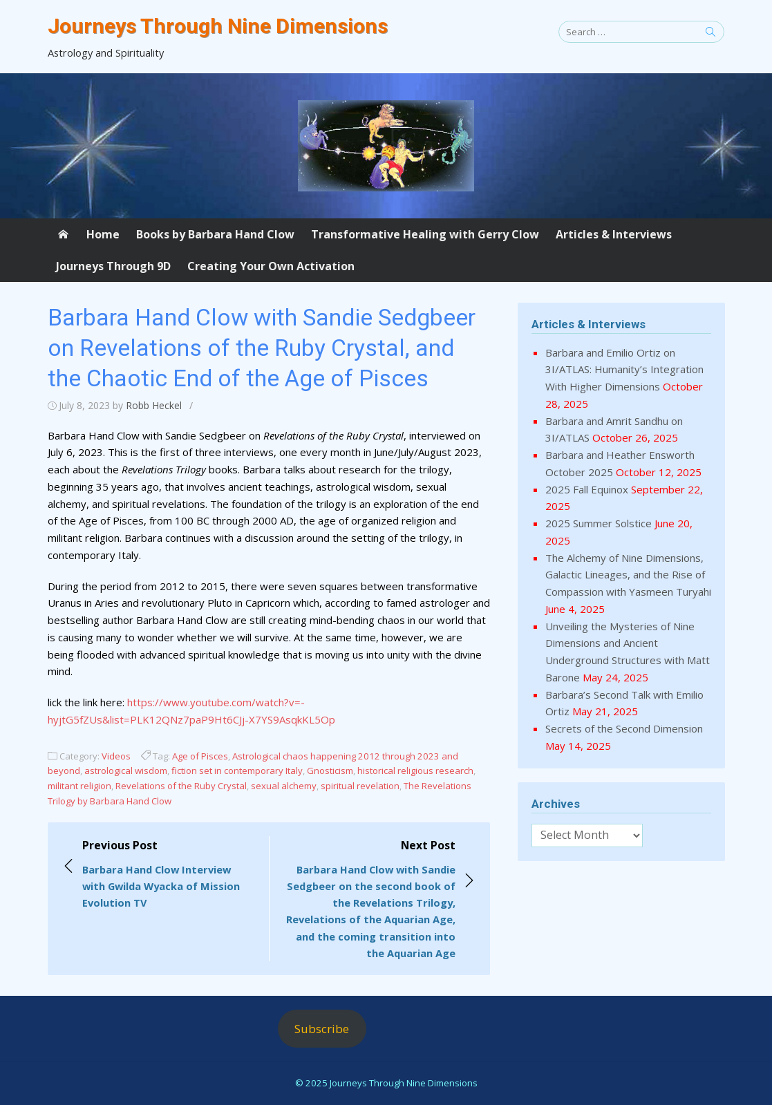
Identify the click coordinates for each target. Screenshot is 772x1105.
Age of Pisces (200, 756)
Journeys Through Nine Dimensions (218, 26)
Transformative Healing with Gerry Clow (425, 234)
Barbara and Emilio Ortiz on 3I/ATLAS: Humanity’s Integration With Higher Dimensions (624, 370)
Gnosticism (330, 770)
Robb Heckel (154, 405)
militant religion (79, 786)
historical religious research (415, 770)
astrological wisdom (125, 770)
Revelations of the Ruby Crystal (181, 786)
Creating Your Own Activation (271, 266)
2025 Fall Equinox (586, 489)
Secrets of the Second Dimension (624, 728)
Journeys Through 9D (113, 266)
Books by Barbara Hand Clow (215, 234)
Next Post (369, 899)
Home (103, 234)
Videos (116, 756)
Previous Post (168, 874)
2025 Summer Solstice (598, 523)
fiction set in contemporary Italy (237, 770)
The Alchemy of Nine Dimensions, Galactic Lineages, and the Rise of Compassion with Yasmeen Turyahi (628, 575)
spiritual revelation (360, 786)
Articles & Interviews (614, 234)
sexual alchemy (284, 786)
